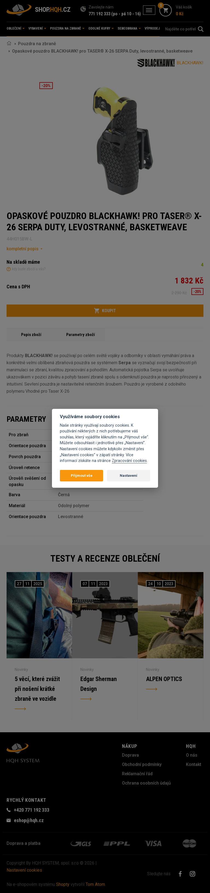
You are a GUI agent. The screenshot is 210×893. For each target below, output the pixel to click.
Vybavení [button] (37, 28)
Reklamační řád (137, 773)
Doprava (130, 755)
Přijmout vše (81, 475)
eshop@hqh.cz (29, 820)
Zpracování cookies (129, 460)
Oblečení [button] (16, 28)
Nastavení (128, 475)
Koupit (105, 311)
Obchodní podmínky (142, 764)
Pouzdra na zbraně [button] (67, 28)
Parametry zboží (80, 334)
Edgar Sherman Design (98, 684)
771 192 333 (99, 13)
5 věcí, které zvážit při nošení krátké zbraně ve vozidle (37, 689)
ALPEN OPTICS (164, 679)
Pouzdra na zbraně (37, 43)
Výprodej (152, 28)
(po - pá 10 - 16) (126, 13)
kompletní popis (23, 248)
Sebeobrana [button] (129, 28)
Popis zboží (31, 334)
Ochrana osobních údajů (146, 783)
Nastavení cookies (24, 870)
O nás (191, 755)
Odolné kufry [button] (101, 28)
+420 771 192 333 (31, 810)
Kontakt (193, 764)
